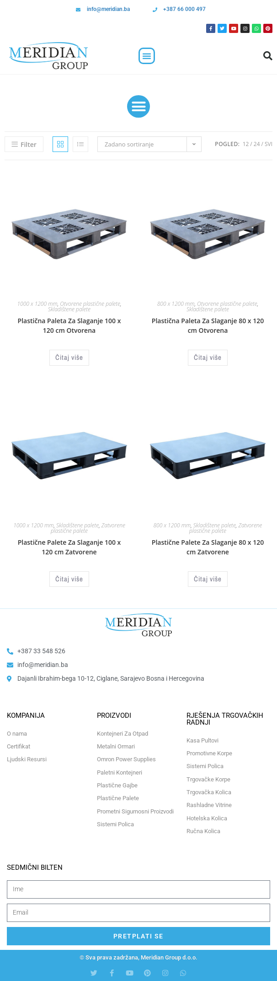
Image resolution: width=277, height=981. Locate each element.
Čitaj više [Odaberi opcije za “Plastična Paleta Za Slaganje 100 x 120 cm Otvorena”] (69, 357)
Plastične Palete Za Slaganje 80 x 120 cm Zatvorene (208, 547)
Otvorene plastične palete (90, 304)
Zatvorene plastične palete (225, 528)
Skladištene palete (69, 309)
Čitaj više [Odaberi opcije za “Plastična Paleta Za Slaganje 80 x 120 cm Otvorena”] (208, 357)
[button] (146, 56)
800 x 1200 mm (176, 304)
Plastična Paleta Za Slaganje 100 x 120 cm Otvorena (69, 325)
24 (257, 144)
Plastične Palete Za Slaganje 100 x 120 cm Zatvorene (69, 547)
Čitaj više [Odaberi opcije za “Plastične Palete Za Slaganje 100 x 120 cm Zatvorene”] (69, 579)
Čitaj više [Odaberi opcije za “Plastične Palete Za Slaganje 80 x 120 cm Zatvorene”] (208, 579)
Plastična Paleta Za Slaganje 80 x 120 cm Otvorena (208, 325)
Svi (268, 144)
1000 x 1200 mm (37, 304)
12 (246, 144)
